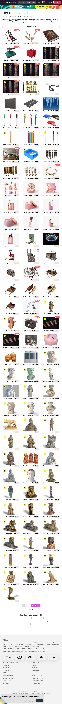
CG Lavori (6, 683)
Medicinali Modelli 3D (37, 624)
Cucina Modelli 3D (37, 618)
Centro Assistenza (37, 668)
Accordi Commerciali (37, 675)
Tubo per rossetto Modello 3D (10, 212)
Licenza (34, 673)
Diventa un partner (8, 678)
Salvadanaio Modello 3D (49, 347)
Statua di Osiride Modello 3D (30, 567)
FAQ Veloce (35, 670)
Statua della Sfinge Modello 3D (10, 550)
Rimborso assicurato (37, 683)
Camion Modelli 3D (31, 627)
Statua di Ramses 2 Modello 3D (11, 516)
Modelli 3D (6, 665)
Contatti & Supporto (39, 662)
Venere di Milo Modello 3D (49, 381)
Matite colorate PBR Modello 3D (31, 144)
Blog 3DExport (7, 680)
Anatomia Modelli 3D (45, 627)
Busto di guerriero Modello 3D (30, 432)
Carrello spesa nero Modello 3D (31, 263)
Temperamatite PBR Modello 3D (31, 161)
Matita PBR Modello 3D (8, 144)
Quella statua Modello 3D (49, 499)
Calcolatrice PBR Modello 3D (30, 111)
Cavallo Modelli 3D (49, 618)
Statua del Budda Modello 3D (10, 482)
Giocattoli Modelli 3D (23, 624)
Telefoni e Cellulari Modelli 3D (34, 621)
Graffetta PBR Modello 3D (29, 127)
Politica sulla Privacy (38, 678)
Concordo (39, 701)
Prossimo (35, 606)
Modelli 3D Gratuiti (8, 670)
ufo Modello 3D (47, 246)
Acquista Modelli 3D (10, 662)
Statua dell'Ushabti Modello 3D (10, 499)
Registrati (57, 2)
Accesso (50, 2)
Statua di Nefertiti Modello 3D (50, 567)
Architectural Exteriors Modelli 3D (15, 621)
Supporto (34, 665)
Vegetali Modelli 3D (50, 621)
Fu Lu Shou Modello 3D (29, 466)
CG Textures (6, 673)
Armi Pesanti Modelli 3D (18, 627)
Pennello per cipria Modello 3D (30, 229)
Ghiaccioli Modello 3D (48, 111)
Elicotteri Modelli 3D (51, 624)
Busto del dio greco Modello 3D (31, 415)
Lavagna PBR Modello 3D (9, 111)
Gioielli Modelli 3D (10, 624)
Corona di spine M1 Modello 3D (51, 178)
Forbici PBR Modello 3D (49, 94)
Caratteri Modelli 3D (25, 618)
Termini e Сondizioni (37, 680)
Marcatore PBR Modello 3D (9, 127)
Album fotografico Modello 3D (50, 43)
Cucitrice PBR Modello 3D (49, 127)
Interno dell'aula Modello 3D (10, 161)
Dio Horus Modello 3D (48, 584)
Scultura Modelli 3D (12, 618)
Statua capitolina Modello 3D (10, 432)
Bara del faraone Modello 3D (10, 567)
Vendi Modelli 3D (8, 675)
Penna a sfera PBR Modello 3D (50, 144)
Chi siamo (6, 640)
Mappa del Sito (47, 693)
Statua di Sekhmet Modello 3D (30, 550)
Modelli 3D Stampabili (9, 668)
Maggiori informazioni (15, 698)
